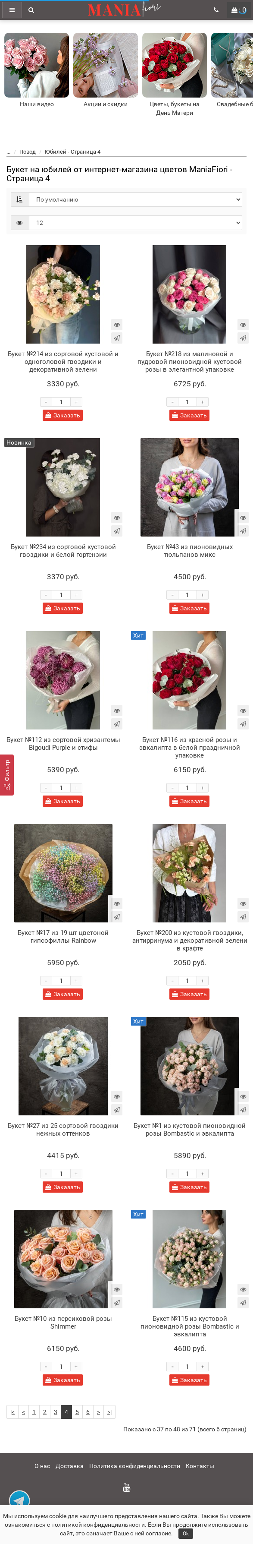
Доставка (70, 1465)
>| (109, 1411)
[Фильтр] (7, 775)
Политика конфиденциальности (134, 1465)
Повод (27, 151)
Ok (186, 1534)
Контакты (200, 1465)
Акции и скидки (106, 104)
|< (12, 1411)
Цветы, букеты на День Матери (175, 108)
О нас (42, 1465)
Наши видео (37, 104)
